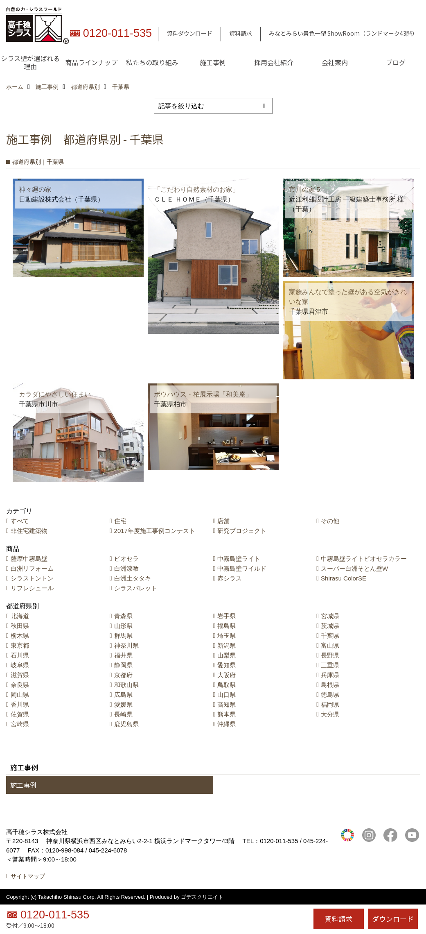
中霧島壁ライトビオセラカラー (364, 558)
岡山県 (20, 694)
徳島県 (330, 694)
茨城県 (330, 625)
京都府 (123, 674)
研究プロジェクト (241, 530)
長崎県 (123, 714)
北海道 (20, 615)
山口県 (226, 694)
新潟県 (226, 645)
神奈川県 (126, 645)
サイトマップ (28, 876)
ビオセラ (126, 558)
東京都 (20, 645)
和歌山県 (126, 684)
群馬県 (123, 635)
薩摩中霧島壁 (29, 558)
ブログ (396, 62)
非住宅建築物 (29, 530)
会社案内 (335, 62)
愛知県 (226, 665)
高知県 (226, 704)
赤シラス (229, 578)
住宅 (120, 520)
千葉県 (330, 635)
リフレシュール (32, 588)
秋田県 (20, 625)
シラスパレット (135, 588)
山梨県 (226, 655)
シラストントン (32, 578)
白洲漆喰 (126, 568)
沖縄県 (226, 724)
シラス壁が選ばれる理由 (30, 62)
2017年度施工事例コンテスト (154, 530)
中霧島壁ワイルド (241, 568)
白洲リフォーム (32, 568)
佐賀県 (20, 714)
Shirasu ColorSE (343, 578)
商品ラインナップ (91, 62)
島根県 (330, 684)
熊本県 (226, 714)
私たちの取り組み (152, 62)
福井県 (123, 655)
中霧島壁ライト (238, 558)
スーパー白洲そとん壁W (354, 568)
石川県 (20, 655)
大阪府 (226, 674)
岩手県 (226, 615)
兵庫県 (330, 674)
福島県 (226, 625)
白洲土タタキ (132, 578)
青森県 (123, 615)
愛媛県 (123, 704)
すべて (20, 520)
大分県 (330, 714)
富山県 (330, 645)
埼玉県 (226, 635)
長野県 (330, 655)
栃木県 (20, 635)
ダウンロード (393, 919)
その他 (330, 520)
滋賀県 (20, 674)
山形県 (123, 625)
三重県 (330, 665)
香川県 (20, 704)
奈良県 (20, 684)
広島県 (123, 694)
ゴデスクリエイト (202, 897)
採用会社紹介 (273, 62)
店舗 (223, 520)
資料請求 (240, 33)
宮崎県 (20, 724)
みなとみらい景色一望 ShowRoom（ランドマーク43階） (343, 33)
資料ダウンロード (189, 33)
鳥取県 (226, 684)
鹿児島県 (126, 724)
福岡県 (330, 704)
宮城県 (330, 615)
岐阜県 (20, 665)
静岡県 (123, 665)
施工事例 (213, 62)
